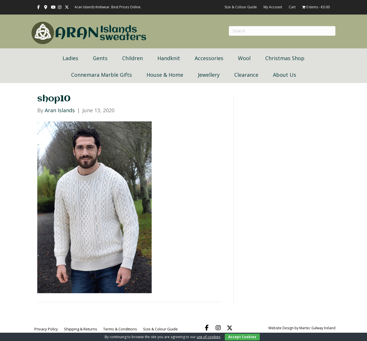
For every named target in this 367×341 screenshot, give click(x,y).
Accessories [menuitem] (209, 58)
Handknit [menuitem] (168, 58)
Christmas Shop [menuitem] (284, 58)
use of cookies (208, 336)
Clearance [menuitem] (246, 74)
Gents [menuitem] (100, 58)
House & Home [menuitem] (165, 74)
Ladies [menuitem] (70, 58)
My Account (272, 7)
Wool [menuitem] (244, 58)
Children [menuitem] (132, 58)
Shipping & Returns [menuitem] (80, 329)
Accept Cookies (242, 336)
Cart (292, 7)
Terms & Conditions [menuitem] (120, 329)
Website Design (281, 328)
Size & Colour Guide (241, 7)
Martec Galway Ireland (317, 328)
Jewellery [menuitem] (209, 74)
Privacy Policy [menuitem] (46, 329)
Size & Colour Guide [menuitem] (160, 329)
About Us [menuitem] (284, 74)
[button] (206, 328)
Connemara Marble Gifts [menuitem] (101, 74)
